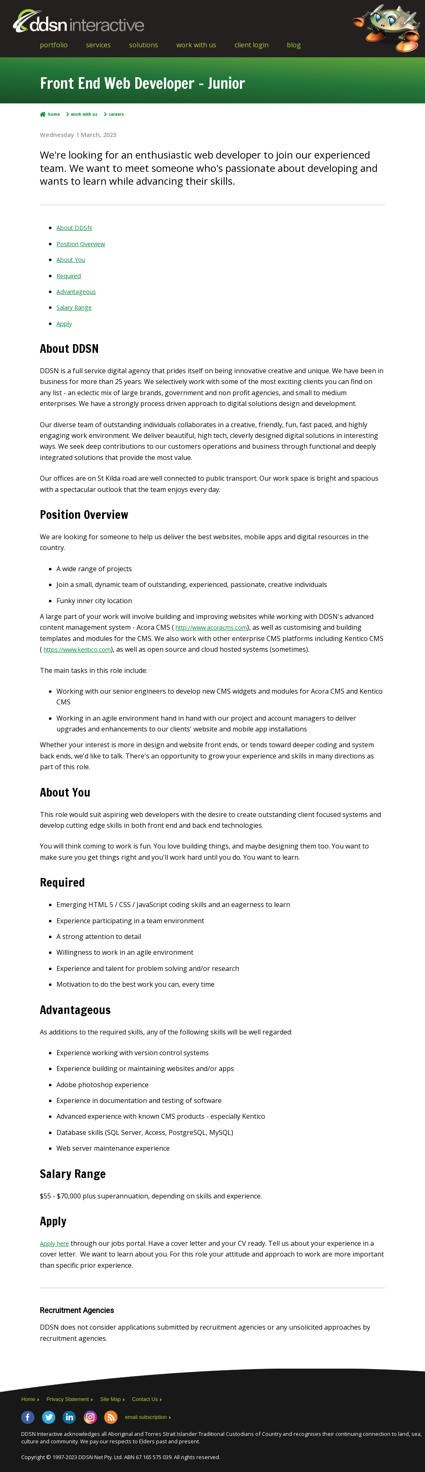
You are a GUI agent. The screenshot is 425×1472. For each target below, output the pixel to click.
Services (98, 45)
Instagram (90, 1416)
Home (54, 114)
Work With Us (196, 45)
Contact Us (157, 1399)
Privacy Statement (72, 1399)
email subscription (148, 1416)
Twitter (48, 1416)
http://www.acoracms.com (215, 627)
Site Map (119, 1399)
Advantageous (78, 291)
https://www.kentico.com (82, 649)
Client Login (251, 45)
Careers (122, 114)
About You (72, 259)
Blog (294, 45)
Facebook (27, 1416)
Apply (65, 323)
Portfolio (54, 45)
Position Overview (84, 243)
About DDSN (76, 227)
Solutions (143, 45)
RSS (110, 1416)
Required (70, 275)
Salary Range (76, 307)
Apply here (56, 1243)
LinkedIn (69, 1416)
